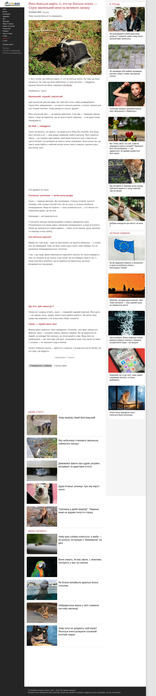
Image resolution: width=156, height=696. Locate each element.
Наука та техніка (9, 26)
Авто (4, 9)
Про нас (6, 48)
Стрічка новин (60, 366)
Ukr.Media (67, 85)
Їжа (4, 19)
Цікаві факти (61, 357)
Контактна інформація (11, 51)
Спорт (5, 36)
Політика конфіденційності (13, 53)
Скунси (71, 357)
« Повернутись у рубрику (40, 366)
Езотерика (6, 14)
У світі (5, 41)
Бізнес (5, 11)
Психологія (7, 28)
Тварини (46, 12)
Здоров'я (6, 16)
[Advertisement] (65, 169)
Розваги (5, 31)
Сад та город (7, 33)
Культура (6, 21)
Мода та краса (8, 24)
